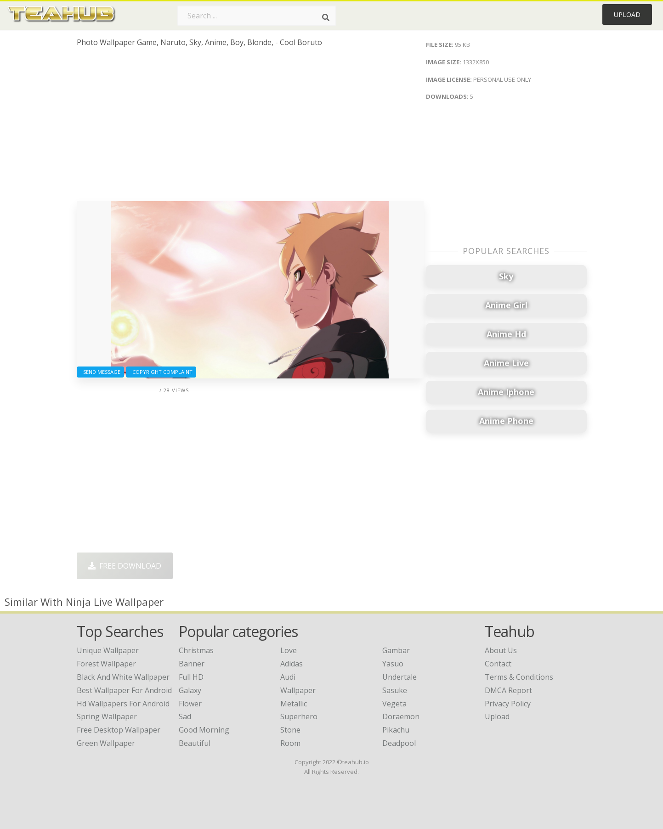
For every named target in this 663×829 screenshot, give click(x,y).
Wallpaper (298, 690)
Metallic (293, 704)
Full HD (191, 677)
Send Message (100, 371)
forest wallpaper (106, 664)
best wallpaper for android (124, 690)
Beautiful (194, 743)
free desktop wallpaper (118, 730)
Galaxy (190, 690)
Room (290, 743)
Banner (191, 664)
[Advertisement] (250, 127)
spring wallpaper (107, 716)
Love (288, 650)
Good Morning (204, 730)
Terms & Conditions (519, 677)
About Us (501, 650)
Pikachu (395, 730)
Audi (287, 677)
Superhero (298, 716)
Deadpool (399, 743)
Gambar (396, 650)
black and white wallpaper (123, 677)
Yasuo (392, 664)
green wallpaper (106, 743)
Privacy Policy (508, 704)
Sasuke (394, 690)
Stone (290, 730)
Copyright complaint (161, 371)
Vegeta (394, 704)
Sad (185, 716)
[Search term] (256, 16)
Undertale (399, 677)
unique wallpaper (108, 650)
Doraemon (400, 716)
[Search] (326, 17)
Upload (627, 14)
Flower (190, 704)
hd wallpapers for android (123, 704)
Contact (498, 664)
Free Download (124, 566)
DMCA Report (508, 690)
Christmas (196, 650)
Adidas (291, 664)
